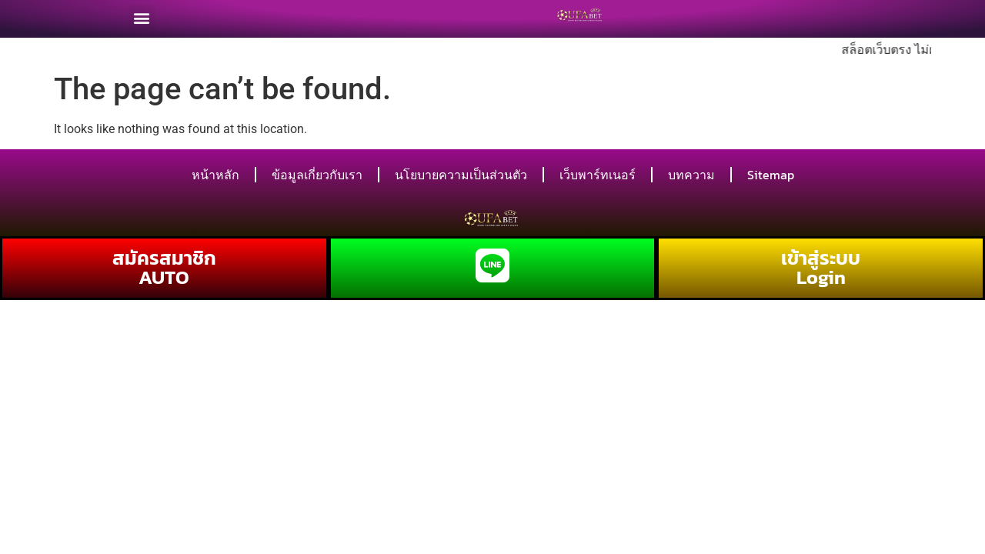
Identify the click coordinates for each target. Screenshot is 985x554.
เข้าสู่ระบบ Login (820, 267)
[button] (142, 15)
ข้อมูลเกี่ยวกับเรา (317, 174)
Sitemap (770, 174)
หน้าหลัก (215, 174)
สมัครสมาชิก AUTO (164, 267)
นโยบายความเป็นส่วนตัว (461, 174)
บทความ (691, 174)
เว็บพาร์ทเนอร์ (597, 174)
